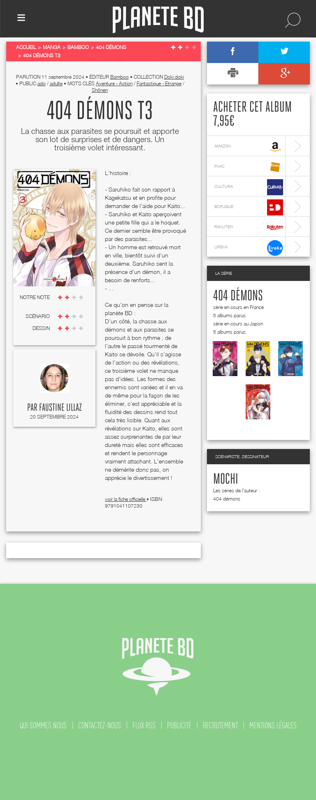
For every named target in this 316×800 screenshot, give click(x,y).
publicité (179, 725)
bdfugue (248, 207)
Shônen (100, 90)
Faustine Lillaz (60, 407)
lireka (248, 248)
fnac (248, 167)
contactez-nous (99, 725)
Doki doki (174, 77)
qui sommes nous (43, 725)
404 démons (238, 296)
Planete (158, 20)
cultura (248, 187)
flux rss (144, 725)
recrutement (220, 725)
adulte (56, 83)
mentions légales (273, 725)
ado (41, 83)
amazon (248, 147)
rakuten (248, 228)
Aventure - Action (114, 83)
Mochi (225, 479)
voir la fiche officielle (125, 499)
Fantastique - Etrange (159, 83)
